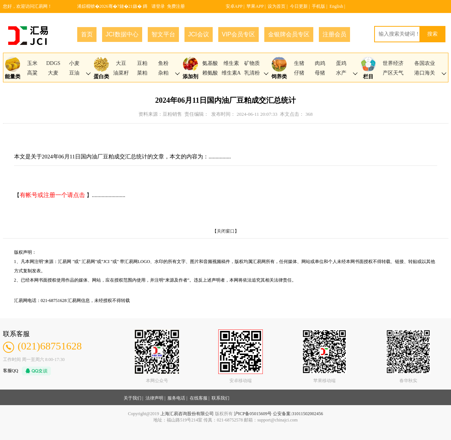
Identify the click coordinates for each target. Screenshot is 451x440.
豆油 (74, 73)
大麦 (53, 73)
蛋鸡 (341, 63)
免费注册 (176, 6)
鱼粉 (163, 63)
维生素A (231, 73)
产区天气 (393, 73)
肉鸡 (320, 63)
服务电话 (176, 398)
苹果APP (255, 6)
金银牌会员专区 (289, 34)
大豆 (121, 63)
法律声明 (154, 398)
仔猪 (299, 73)
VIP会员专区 (238, 34)
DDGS (53, 63)
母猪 (320, 73)
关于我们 (132, 398)
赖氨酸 (210, 73)
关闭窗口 (226, 231)
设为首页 (276, 6)
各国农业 (424, 63)
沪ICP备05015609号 (253, 413)
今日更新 (299, 6)
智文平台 (163, 34)
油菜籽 (121, 73)
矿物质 (252, 63)
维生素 (231, 63)
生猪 (299, 63)
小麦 (74, 63)
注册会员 (334, 34)
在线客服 (198, 398)
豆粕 (142, 63)
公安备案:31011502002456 (298, 413)
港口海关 (424, 73)
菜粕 (142, 73)
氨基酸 (210, 63)
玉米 (32, 63)
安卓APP (234, 6)
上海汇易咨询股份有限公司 (187, 413)
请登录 (158, 6)
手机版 (318, 6)
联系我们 (220, 398)
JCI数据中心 (122, 34)
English (336, 6)
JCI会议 (198, 34)
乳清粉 (252, 73)
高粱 (32, 73)
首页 (87, 34)
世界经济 (393, 63)
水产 (341, 73)
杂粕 (163, 73)
